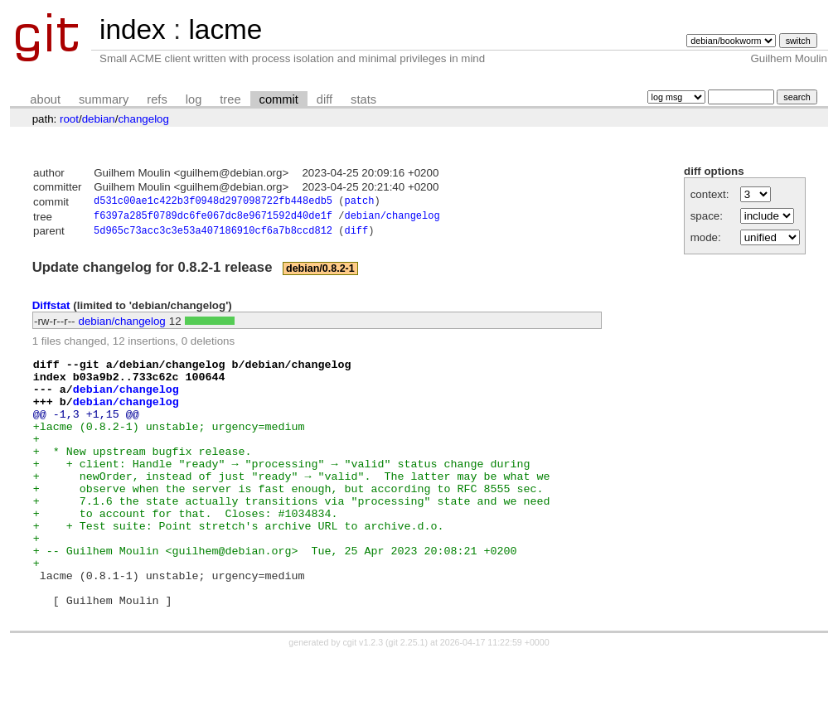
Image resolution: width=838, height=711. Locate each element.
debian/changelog (391, 218)
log (194, 99)
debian (98, 119)
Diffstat (51, 309)
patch (359, 203)
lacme (225, 29)
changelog (143, 119)
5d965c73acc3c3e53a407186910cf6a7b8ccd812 (213, 235)
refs (157, 99)
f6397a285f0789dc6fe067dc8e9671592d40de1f (213, 218)
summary (103, 99)
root (69, 119)
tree (230, 99)
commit (278, 99)
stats (363, 99)
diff (324, 99)
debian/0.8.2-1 (320, 272)
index (132, 29)
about (45, 99)
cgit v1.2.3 (363, 696)
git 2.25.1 (407, 696)
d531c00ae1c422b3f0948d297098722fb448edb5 (213, 203)
